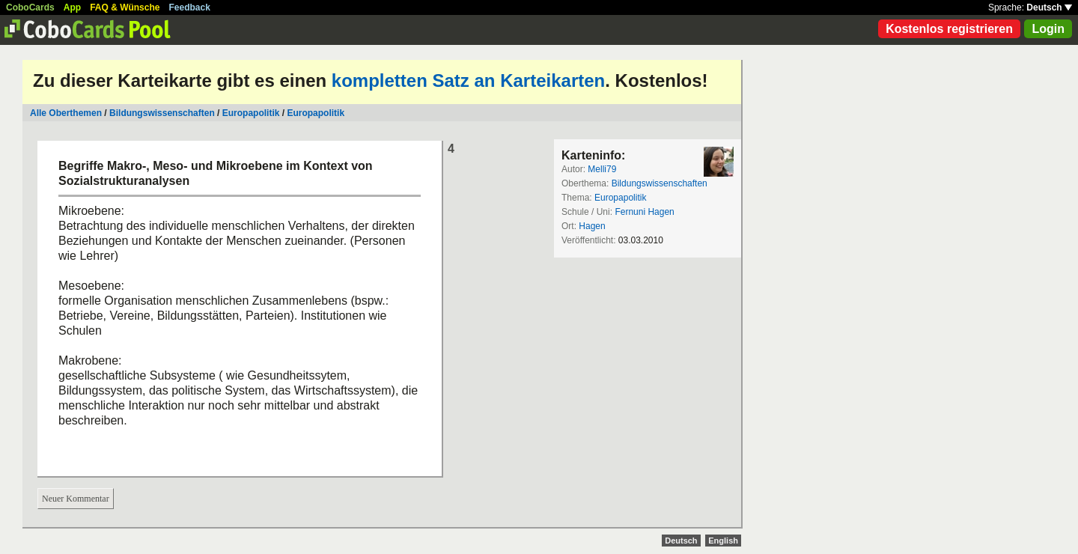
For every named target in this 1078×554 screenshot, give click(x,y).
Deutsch (1049, 7)
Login (1048, 28)
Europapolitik (251, 113)
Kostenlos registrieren (949, 28)
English (723, 540)
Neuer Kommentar (75, 498)
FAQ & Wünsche (124, 7)
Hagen (592, 226)
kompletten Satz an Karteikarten (468, 80)
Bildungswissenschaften (162, 113)
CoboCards (30, 7)
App (72, 7)
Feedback (189, 7)
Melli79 (602, 169)
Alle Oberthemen (66, 113)
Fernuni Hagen (644, 212)
